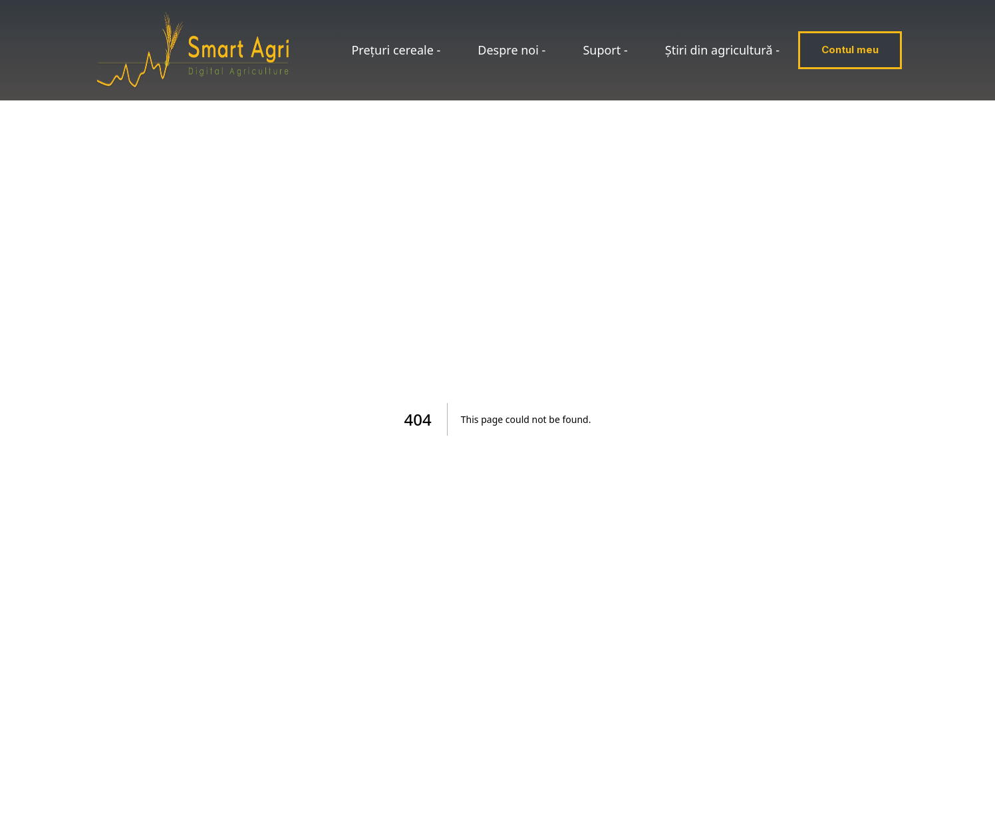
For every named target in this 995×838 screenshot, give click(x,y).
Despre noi (511, 50)
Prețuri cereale (395, 50)
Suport (605, 50)
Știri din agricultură (722, 50)
